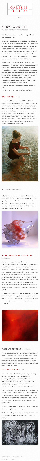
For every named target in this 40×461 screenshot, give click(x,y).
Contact (5, 459)
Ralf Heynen (8, 97)
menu (20, 17)
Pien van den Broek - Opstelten (17, 255)
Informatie (12, 459)
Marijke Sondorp (10, 369)
